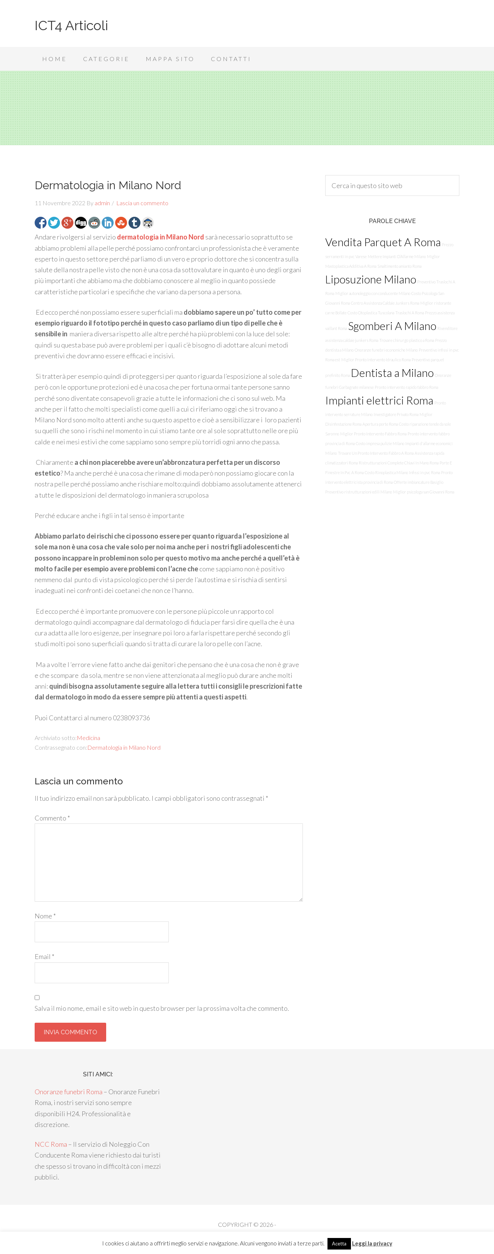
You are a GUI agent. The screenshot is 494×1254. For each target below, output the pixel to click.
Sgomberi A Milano (392, 325)
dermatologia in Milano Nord (160, 237)
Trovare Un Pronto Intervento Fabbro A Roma (376, 453)
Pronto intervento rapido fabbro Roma (406, 387)
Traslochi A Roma (409, 312)
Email (44, 956)
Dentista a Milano (392, 372)
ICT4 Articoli (71, 25)
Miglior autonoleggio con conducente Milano (372, 293)
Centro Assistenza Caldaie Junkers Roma (385, 303)
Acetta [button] (339, 1244)
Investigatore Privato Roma (396, 414)
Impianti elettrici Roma (379, 400)
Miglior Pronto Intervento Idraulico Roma (376, 359)
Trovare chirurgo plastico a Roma (406, 340)
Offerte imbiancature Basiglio (418, 482)
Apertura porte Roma (380, 424)
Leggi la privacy (372, 1243)
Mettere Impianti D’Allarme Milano (397, 256)
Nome (45, 916)
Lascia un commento (142, 202)
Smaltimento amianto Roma (399, 266)
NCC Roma (51, 1144)
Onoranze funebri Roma (68, 1092)
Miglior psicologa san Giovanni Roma (423, 491)
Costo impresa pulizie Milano (380, 443)
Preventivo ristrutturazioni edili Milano (358, 491)
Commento (52, 818)
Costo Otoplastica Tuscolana (371, 312)
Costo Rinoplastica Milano (386, 472)
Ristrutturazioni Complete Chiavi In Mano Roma (398, 462)
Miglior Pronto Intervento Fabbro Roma (373, 433)
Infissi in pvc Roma (424, 472)
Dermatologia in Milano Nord (124, 747)
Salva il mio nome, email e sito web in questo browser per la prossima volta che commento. (162, 1008)
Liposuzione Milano (370, 279)
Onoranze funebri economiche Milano (386, 349)
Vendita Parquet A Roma (383, 241)
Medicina (88, 737)
